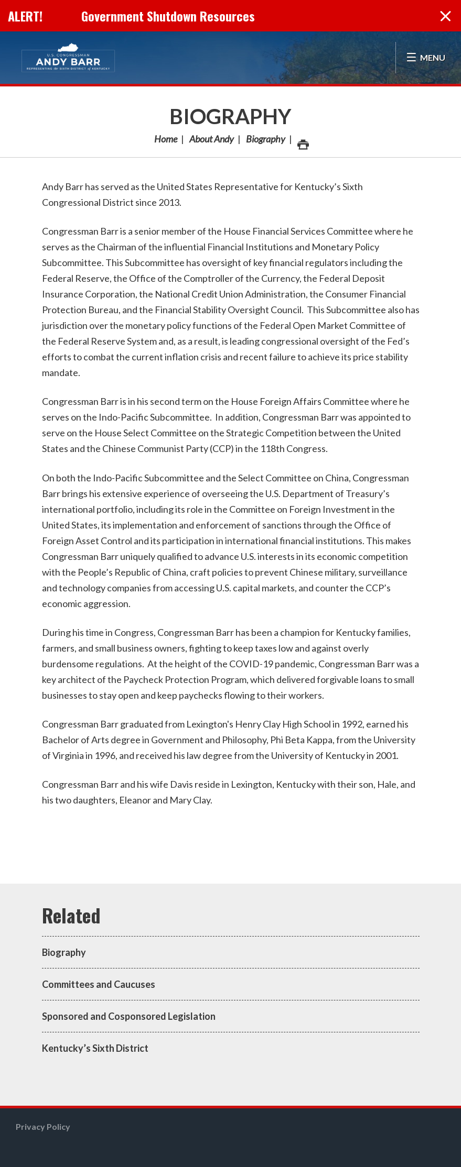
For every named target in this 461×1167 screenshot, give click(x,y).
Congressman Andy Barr (68, 58)
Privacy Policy (43, 1126)
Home (165, 139)
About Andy (211, 139)
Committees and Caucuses (98, 984)
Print (302, 142)
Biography (230, 116)
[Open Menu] (425, 57)
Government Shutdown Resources (168, 15)
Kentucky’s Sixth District (95, 1048)
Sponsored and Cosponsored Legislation (129, 1016)
